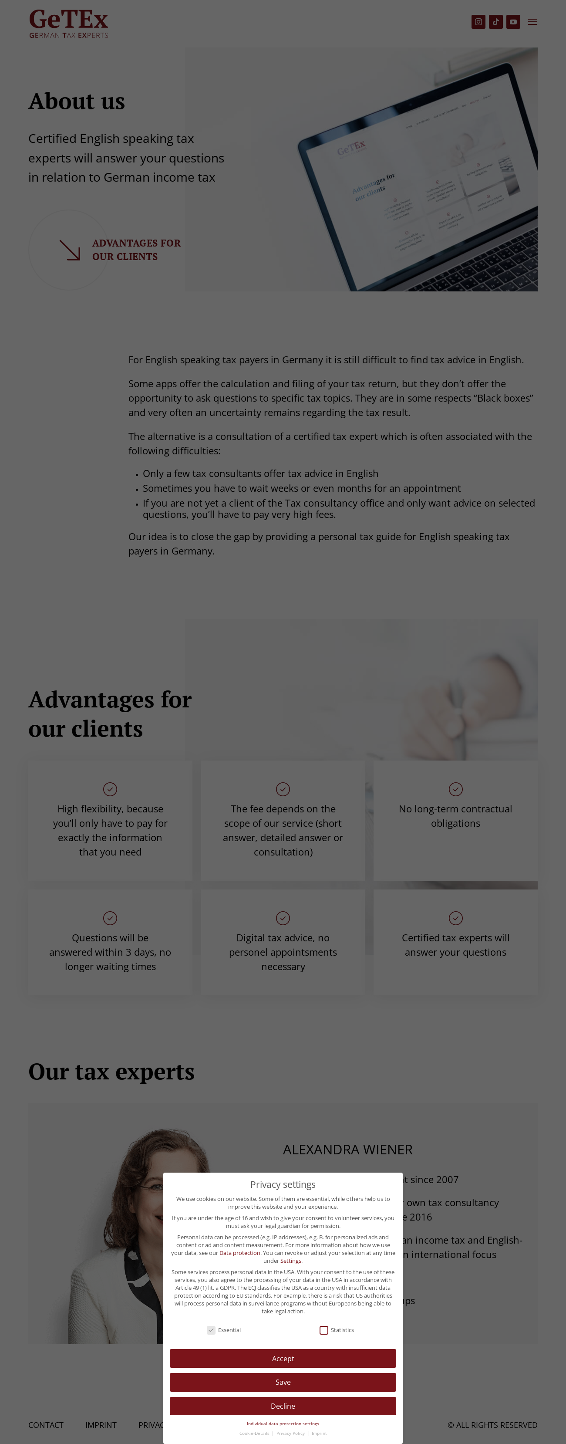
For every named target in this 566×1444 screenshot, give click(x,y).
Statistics (337, 1330)
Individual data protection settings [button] (283, 1424)
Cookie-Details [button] (255, 1433)
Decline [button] (283, 1406)
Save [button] (283, 1382)
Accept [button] (283, 1358)
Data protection (239, 1253)
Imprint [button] (319, 1433)
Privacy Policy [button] (291, 1433)
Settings (290, 1261)
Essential (224, 1330)
